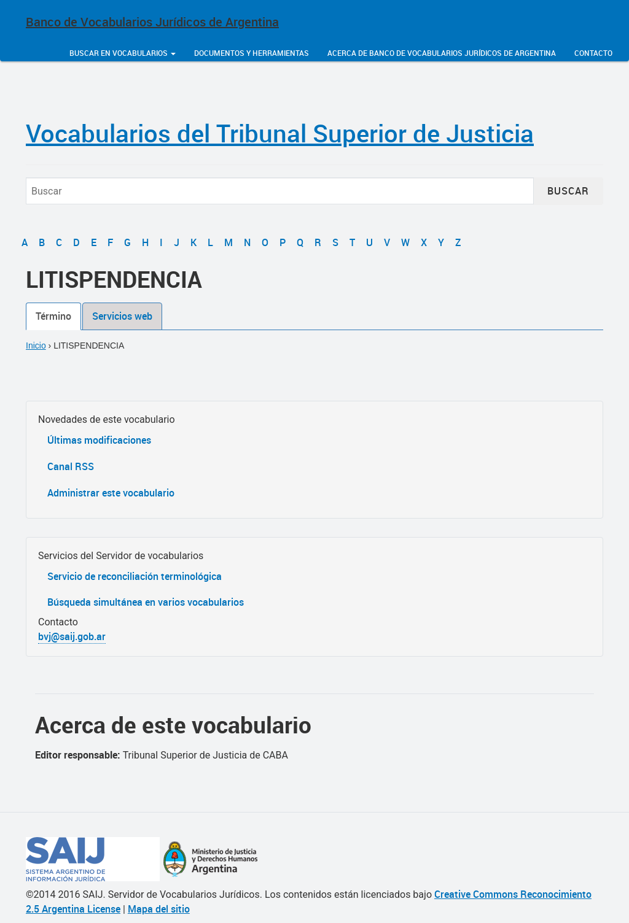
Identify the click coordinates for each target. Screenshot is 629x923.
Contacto (593, 53)
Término (53, 316)
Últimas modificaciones (99, 440)
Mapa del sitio (159, 909)
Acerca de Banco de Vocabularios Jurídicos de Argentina (441, 53)
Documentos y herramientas (251, 53)
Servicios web (122, 316)
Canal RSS (70, 466)
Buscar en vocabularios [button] (122, 53)
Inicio (36, 345)
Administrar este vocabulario (110, 493)
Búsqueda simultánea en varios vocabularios (145, 602)
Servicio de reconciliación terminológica (134, 576)
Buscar (568, 191)
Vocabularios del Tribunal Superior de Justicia (280, 133)
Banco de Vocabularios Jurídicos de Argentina (152, 22)
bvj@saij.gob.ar (72, 636)
